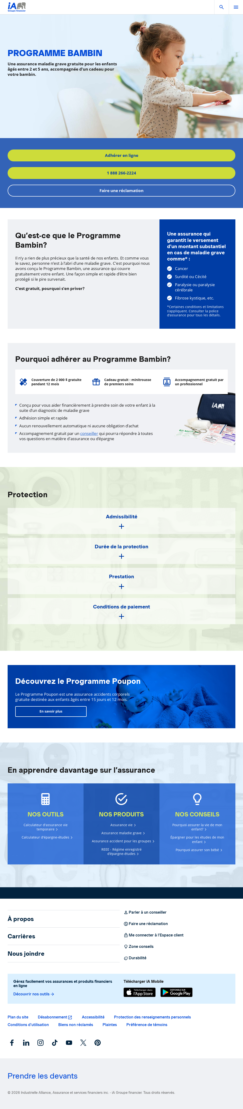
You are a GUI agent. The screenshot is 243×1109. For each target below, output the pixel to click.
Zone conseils (139, 946)
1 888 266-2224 (121, 173)
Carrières (21, 936)
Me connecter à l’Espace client (153, 935)
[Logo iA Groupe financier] (17, 10)
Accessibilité (93, 1017)
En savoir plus (51, 711)
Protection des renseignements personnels (152, 1017)
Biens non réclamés (75, 1024)
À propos (21, 919)
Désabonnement (52, 1017)
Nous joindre (26, 953)
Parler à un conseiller (145, 912)
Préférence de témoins (146, 1024)
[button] (221, 7)
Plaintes (110, 1024)
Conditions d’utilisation (28, 1024)
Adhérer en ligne (121, 155)
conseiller (89, 433)
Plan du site (18, 1017)
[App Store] (140, 992)
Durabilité (135, 958)
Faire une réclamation (121, 190)
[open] (236, 7)
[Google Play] (176, 992)
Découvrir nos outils (34, 994)
